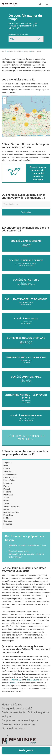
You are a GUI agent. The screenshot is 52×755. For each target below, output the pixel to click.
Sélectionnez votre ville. (19, 34)
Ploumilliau (8, 515)
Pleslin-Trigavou (10, 477)
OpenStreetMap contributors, (35, 135)
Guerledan (7, 521)
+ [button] (5, 98)
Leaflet (18, 135)
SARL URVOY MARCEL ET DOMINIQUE (26, 299)
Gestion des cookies (13, 728)
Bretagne (27, 51)
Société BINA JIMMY (26, 318)
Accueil (4, 51)
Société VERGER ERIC (26, 279)
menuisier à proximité (21, 84)
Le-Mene (7, 518)
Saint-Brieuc (8, 471)
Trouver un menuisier (15, 51)
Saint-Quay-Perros (11, 506)
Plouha (6, 501)
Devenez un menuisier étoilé (18, 724)
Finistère (13, 683)
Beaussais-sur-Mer (11, 512)
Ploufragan (8, 495)
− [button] (5, 102)
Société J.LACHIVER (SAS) (26, 241)
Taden (6, 498)
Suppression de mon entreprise (20, 720)
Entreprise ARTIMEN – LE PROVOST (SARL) (26, 396)
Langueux (7, 483)
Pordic (6, 486)
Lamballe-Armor (10, 474)
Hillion (6, 509)
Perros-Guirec (9, 480)
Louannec (7, 524)
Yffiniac (6, 503)
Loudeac (7, 492)
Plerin (5, 466)
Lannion (6, 468)
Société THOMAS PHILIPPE (26, 415)
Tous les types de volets (19, 551)
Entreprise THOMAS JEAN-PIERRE (26, 357)
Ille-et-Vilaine (33, 680)
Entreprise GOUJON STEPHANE (26, 338)
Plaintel (6, 489)
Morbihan (16, 680)
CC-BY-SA (47, 135)
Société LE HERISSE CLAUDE (26, 260)
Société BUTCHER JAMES (26, 377)
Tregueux (7, 463)
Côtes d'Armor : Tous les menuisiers (26, 437)
